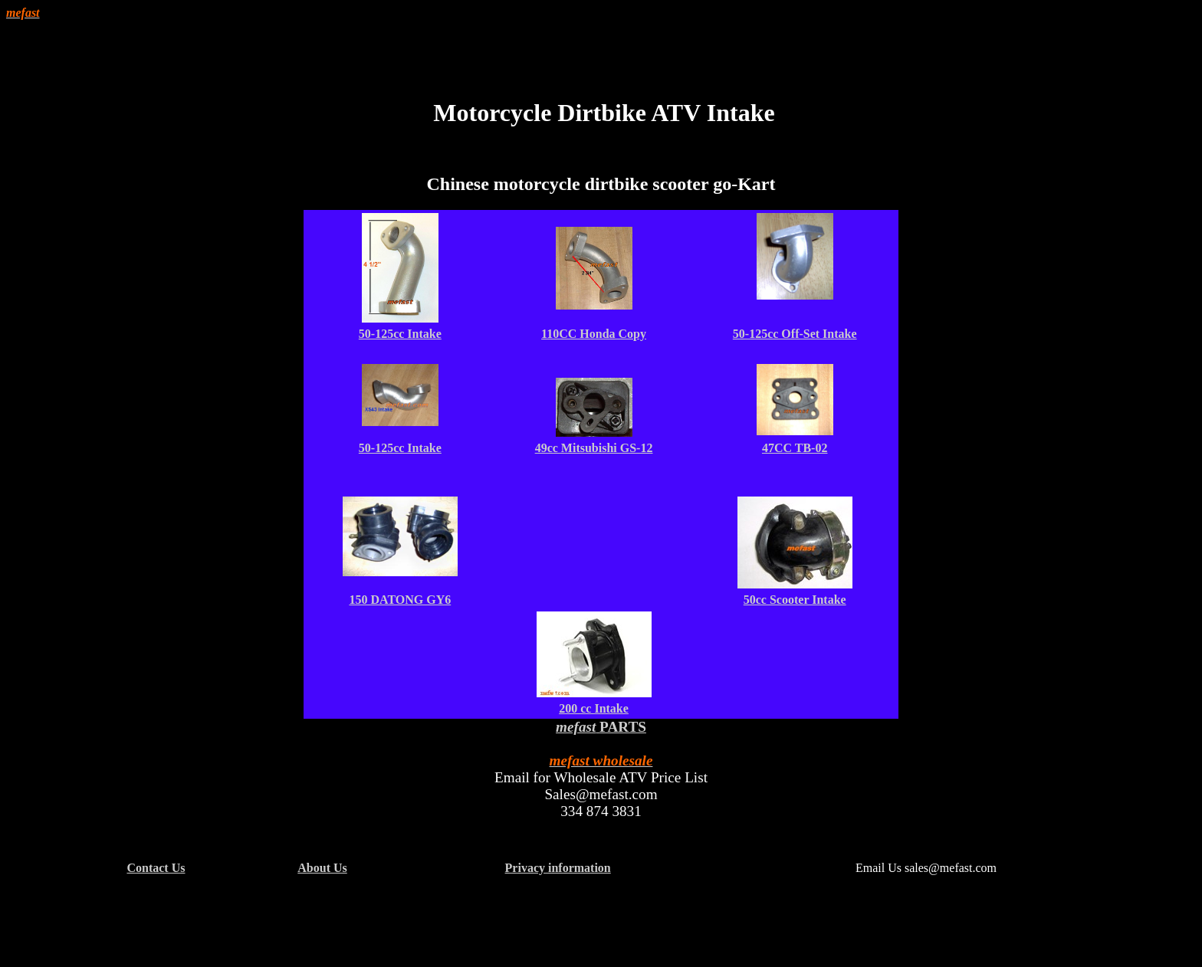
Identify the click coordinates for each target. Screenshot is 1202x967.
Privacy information (558, 867)
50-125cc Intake (400, 333)
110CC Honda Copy (593, 333)
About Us (321, 867)
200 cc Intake (594, 708)
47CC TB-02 (795, 447)
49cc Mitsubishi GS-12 (594, 447)
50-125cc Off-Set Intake (795, 333)
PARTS (622, 727)
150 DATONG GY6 (400, 599)
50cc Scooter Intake (795, 599)
